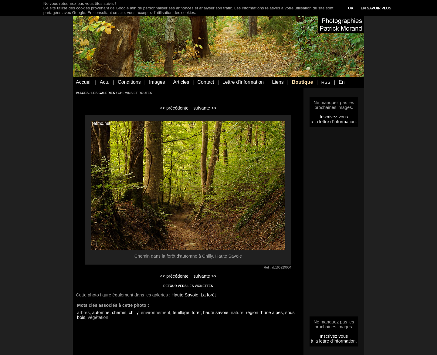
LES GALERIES (103, 93)
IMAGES (82, 93)
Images (157, 82)
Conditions (129, 82)
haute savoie (215, 312)
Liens (277, 82)
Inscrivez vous (334, 116)
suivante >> (205, 108)
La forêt (208, 294)
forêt (196, 312)
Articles (181, 82)
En (342, 82)
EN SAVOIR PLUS (376, 8)
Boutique (302, 82)
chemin (119, 312)
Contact (205, 82)
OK (351, 8)
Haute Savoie (184, 294)
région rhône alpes (264, 312)
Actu (105, 82)
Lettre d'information (243, 82)
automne (101, 312)
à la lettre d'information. (334, 121)
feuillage (181, 312)
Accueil (84, 82)
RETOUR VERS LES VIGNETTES (188, 286)
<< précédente (174, 108)
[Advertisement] (334, 224)
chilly (133, 312)
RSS (325, 82)
